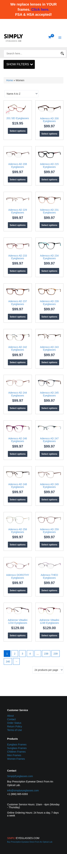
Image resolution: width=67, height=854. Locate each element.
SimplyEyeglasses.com (20, 776)
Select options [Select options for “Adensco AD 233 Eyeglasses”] (18, 271)
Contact (11, 719)
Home (9, 80)
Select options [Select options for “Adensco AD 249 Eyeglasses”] (49, 499)
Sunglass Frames (17, 748)
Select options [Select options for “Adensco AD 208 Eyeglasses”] (18, 179)
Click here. (40, 9)
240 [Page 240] (8, 661)
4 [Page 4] (30, 653)
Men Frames (14, 755)
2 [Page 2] (14, 653)
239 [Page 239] (55, 653)
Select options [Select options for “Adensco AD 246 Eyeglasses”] (18, 454)
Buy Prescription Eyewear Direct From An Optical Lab (29, 842)
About (10, 715)
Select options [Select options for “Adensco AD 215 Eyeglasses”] (49, 179)
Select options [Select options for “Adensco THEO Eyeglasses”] (49, 590)
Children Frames (16, 751)
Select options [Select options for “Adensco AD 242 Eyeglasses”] (18, 362)
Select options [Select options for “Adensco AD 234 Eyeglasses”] (49, 271)
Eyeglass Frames (16, 744)
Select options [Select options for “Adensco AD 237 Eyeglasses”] (18, 316)
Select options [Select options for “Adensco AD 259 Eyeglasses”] (49, 544)
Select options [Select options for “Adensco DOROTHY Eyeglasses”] (18, 590)
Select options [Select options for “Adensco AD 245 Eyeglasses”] (49, 408)
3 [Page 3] (22, 653)
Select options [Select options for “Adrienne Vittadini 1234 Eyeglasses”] (18, 635)
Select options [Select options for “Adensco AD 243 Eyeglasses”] (49, 362)
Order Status (14, 722)
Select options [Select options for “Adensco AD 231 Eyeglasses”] (49, 225)
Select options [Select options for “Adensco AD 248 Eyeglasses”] (18, 499)
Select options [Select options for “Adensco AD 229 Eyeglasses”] (18, 225)
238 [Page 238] (46, 653)
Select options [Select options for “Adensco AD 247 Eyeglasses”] (49, 454)
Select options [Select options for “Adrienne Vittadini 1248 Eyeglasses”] (49, 635)
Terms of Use (14, 730)
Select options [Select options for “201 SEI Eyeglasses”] (18, 131)
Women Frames (16, 758)
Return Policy (14, 726)
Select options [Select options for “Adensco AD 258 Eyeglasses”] (18, 544)
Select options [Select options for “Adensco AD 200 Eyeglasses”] (49, 133)
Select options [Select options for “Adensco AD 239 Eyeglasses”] (49, 316)
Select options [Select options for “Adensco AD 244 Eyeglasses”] (18, 408)
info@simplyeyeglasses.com (23, 790)
